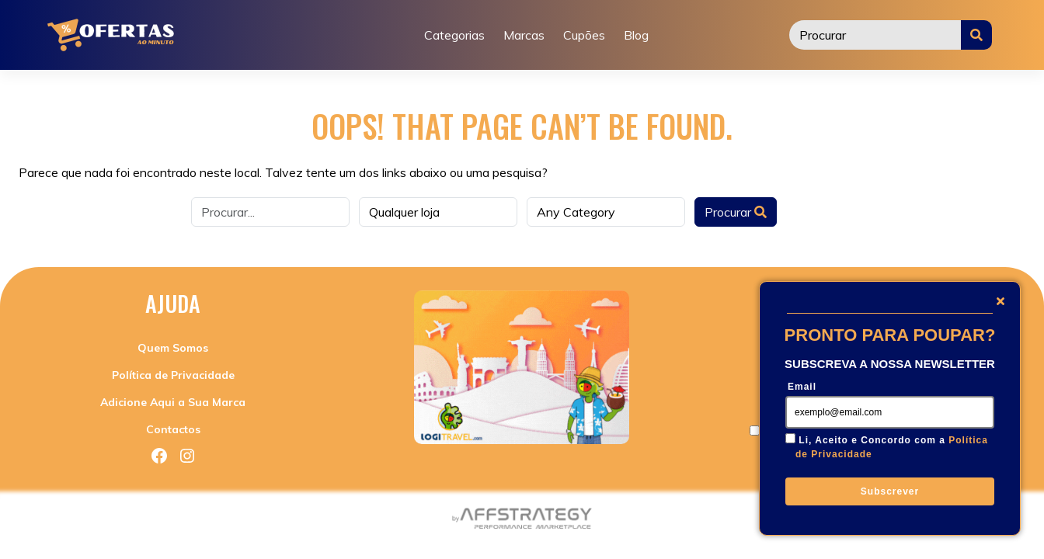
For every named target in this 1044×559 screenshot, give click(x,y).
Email (802, 386)
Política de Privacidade (173, 375)
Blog (636, 35)
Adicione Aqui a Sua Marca (172, 402)
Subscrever (890, 491)
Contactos (173, 429)
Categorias (454, 35)
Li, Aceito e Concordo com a (891, 447)
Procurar (736, 212)
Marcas (524, 35)
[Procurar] (875, 35)
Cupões (584, 35)
